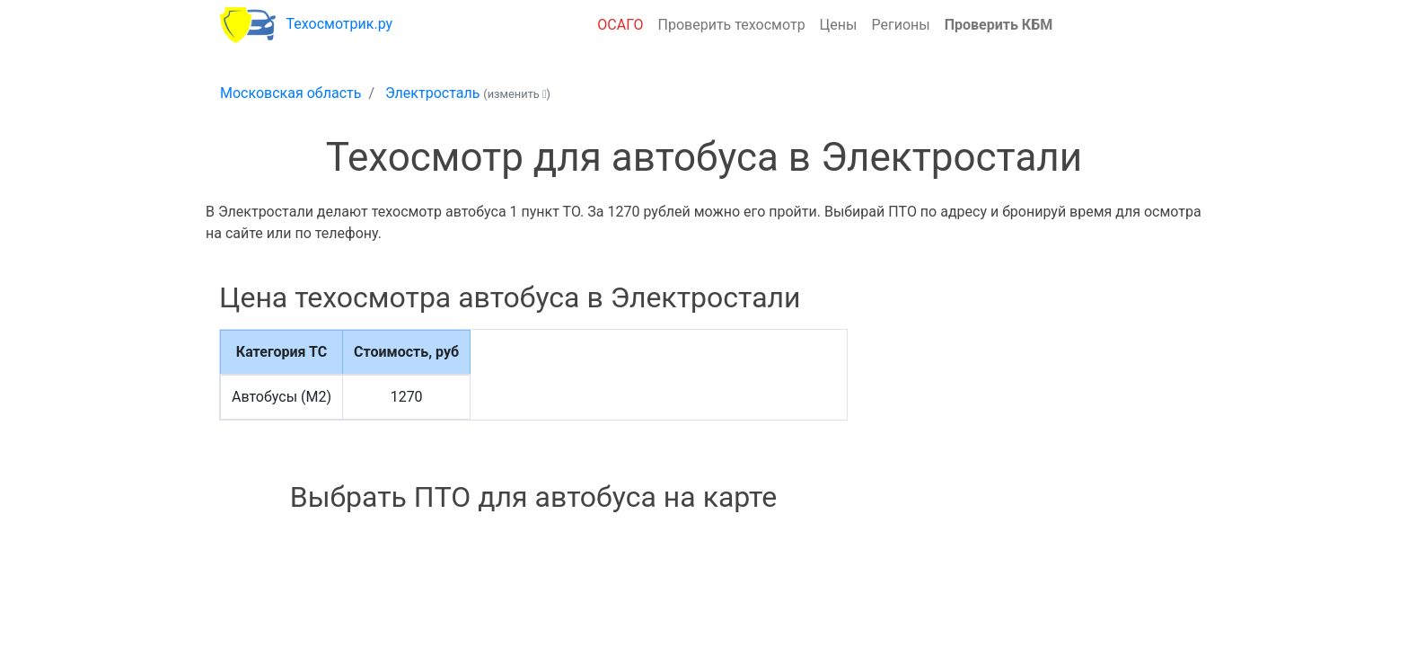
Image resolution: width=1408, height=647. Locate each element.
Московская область (290, 93)
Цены (839, 24)
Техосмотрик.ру (339, 23)
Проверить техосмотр (731, 24)
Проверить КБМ (999, 24)
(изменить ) (516, 94)
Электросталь (432, 93)
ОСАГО (620, 24)
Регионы (900, 24)
